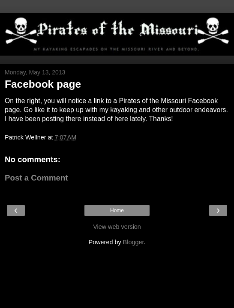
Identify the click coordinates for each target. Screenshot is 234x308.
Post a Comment (36, 177)
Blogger (133, 242)
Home (117, 210)
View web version (117, 226)
